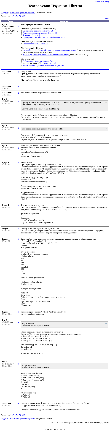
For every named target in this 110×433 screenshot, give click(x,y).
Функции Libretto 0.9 (31, 35)
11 (26, 16)
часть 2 (53, 63)
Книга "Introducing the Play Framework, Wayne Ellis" (44, 65)
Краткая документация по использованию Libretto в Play (46, 55)
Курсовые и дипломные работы (22, 13)
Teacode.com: (39, 6)
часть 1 (46, 63)
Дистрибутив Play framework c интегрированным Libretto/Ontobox (49, 50)
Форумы (4, 13)
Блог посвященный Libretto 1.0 (35, 44)
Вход (107, 2)
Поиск (106, 18)
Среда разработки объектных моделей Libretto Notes (44, 37)
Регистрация (99, 2)
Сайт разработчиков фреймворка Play (38, 61)
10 (24, 16)
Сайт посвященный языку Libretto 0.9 (38, 31)
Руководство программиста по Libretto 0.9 (40, 33)
